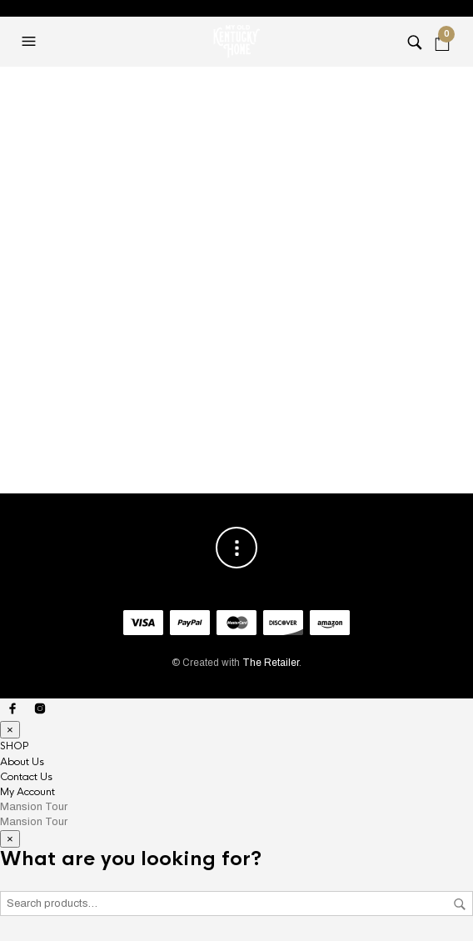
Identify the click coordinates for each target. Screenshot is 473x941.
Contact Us (26, 776)
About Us (22, 761)
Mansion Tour (33, 807)
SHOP (14, 746)
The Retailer (270, 662)
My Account (27, 791)
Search (459, 904)
